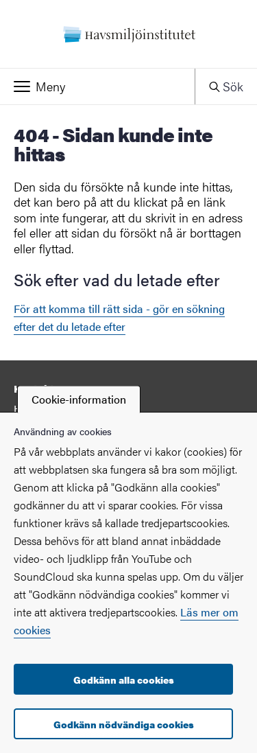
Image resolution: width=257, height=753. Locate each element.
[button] (97, 86)
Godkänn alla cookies (123, 679)
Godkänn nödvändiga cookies (123, 724)
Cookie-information (79, 399)
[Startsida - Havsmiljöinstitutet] (128, 34)
